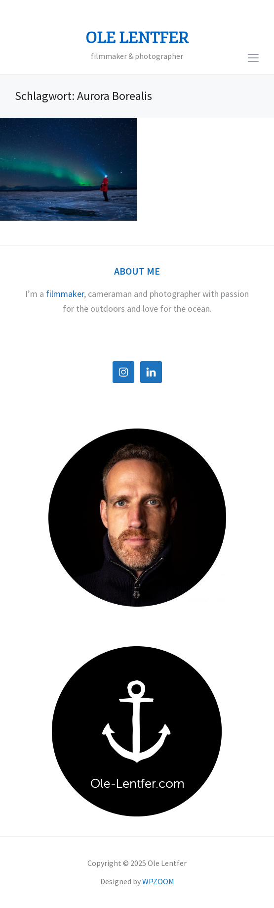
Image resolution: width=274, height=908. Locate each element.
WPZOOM (158, 881)
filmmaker (65, 293)
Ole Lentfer (137, 38)
